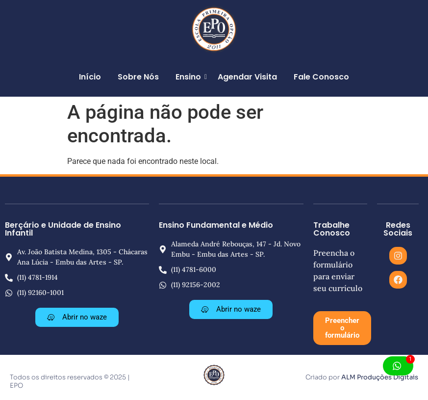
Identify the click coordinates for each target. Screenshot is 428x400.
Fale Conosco (321, 76)
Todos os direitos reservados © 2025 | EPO (70, 381)
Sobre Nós (138, 76)
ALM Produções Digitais (379, 377)
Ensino (190, 76)
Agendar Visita (247, 76)
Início (90, 76)
